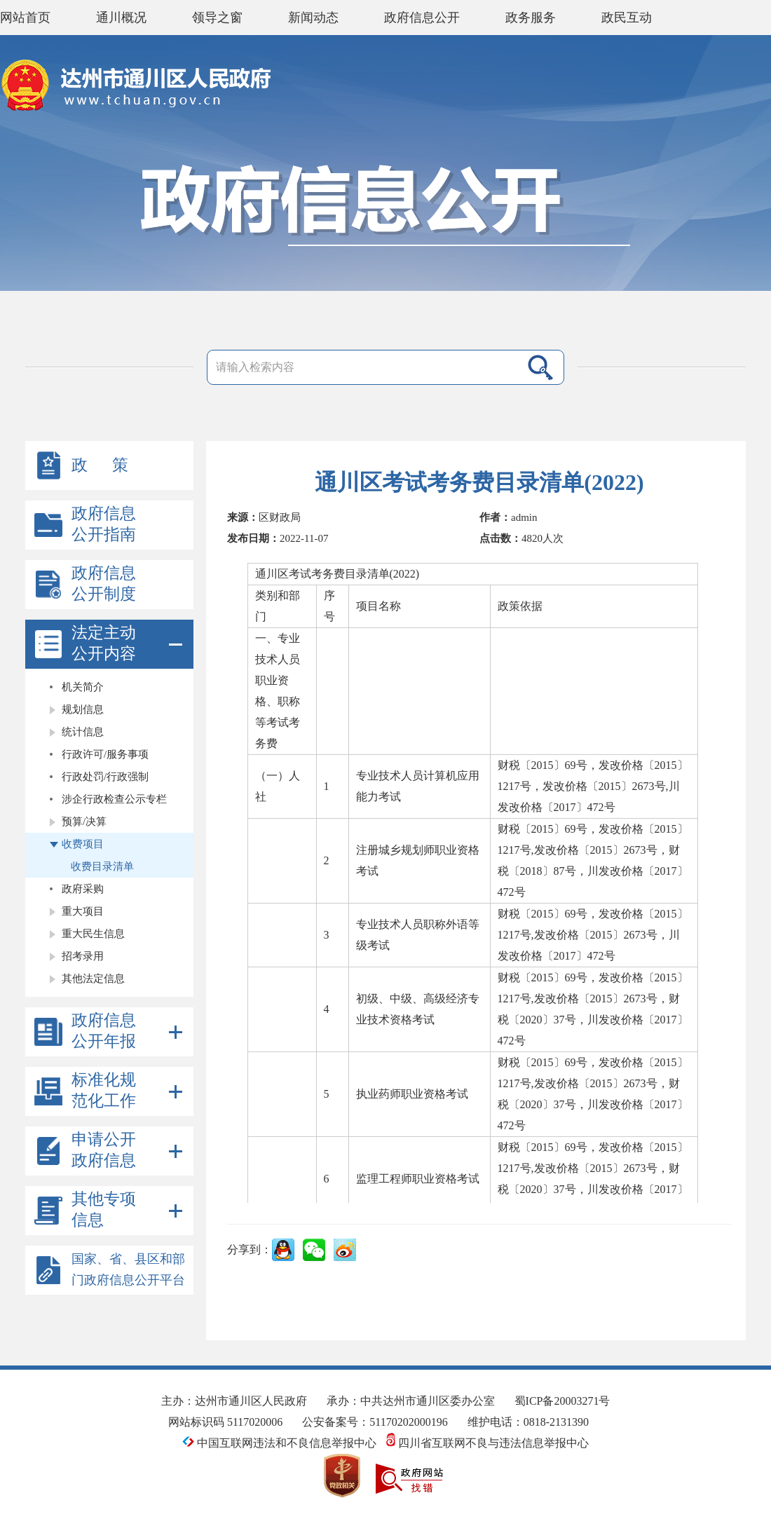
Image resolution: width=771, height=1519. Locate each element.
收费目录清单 (102, 866)
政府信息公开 (422, 18)
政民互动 (626, 18)
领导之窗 (217, 18)
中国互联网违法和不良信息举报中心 (280, 1443)
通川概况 (121, 18)
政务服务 (530, 18)
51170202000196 (408, 1422)
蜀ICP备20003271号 (562, 1401)
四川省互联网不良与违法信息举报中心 (487, 1443)
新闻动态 (313, 18)
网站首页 (25, 18)
